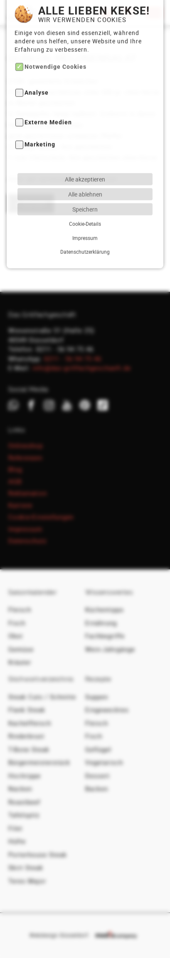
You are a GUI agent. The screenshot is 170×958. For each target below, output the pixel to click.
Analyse (37, 68)
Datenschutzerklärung (85, 227)
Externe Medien (48, 98)
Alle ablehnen (85, 170)
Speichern (85, 185)
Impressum (85, 213)
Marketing (40, 120)
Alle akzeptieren (85, 155)
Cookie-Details (85, 199)
